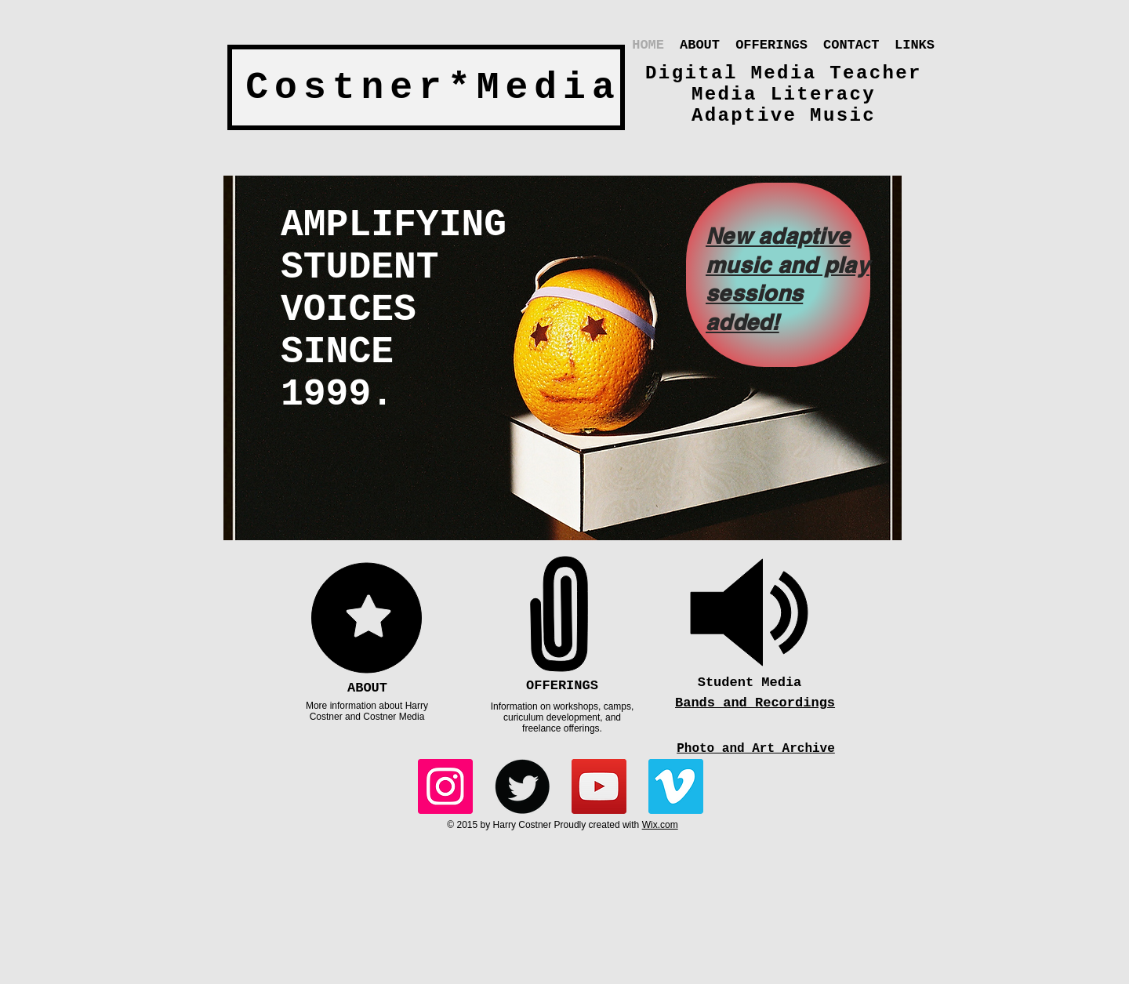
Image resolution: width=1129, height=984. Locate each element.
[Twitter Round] (522, 786)
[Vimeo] (675, 786)
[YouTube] (599, 786)
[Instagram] (445, 786)
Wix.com (660, 824)
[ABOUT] (367, 688)
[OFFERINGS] (562, 686)
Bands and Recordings (755, 702)
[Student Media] (749, 683)
